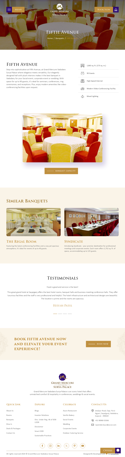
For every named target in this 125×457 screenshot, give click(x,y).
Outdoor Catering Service (73, 433)
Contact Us (10, 433)
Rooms (9, 415)
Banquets (60, 38)
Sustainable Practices (43, 436)
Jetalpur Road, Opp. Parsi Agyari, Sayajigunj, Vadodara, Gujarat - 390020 (106, 413)
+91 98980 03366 (102, 421)
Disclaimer (39, 427)
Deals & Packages (13, 429)
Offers (107, 450)
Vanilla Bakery (68, 415)
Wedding (66, 424)
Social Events (68, 420)
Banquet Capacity (66, 171)
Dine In (9, 424)
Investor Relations (42, 415)
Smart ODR (39, 431)
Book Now (103, 9)
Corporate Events (70, 429)
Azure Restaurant (70, 411)
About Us (9, 411)
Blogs (37, 411)
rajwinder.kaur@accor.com (105, 425)
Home (50, 38)
